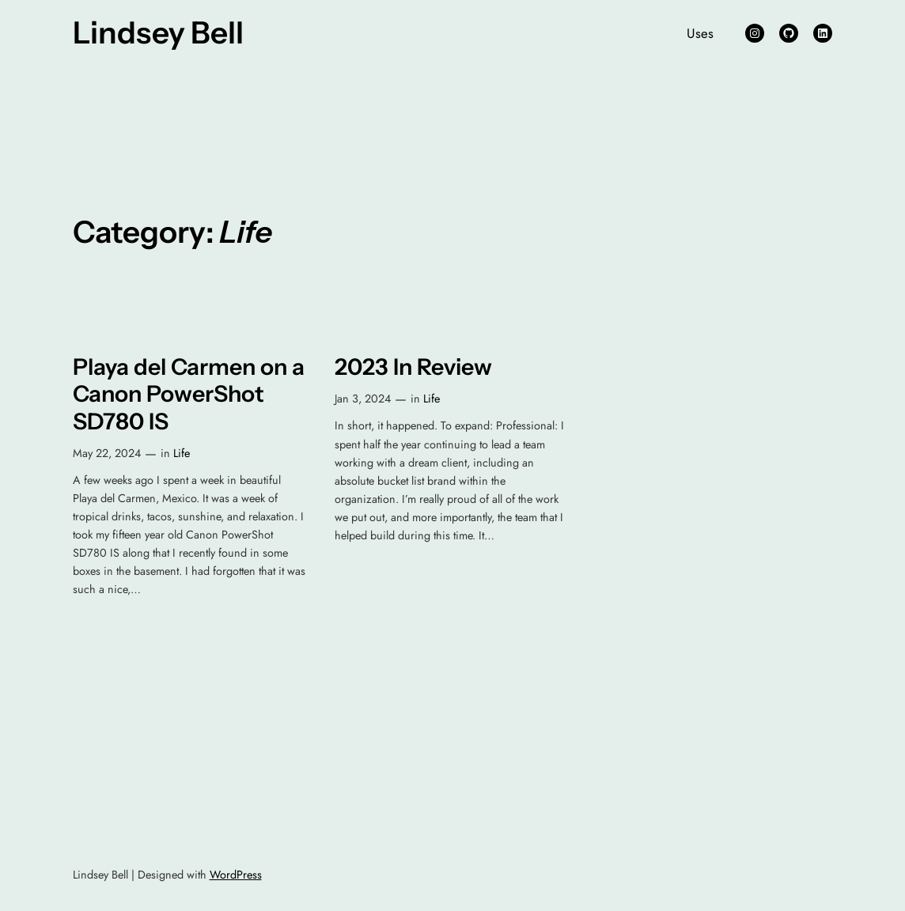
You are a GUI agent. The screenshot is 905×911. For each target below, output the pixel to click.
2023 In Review (413, 366)
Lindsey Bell (158, 32)
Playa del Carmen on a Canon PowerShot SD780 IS (189, 394)
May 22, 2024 (107, 453)
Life (181, 453)
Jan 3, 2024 (363, 398)
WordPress (236, 875)
